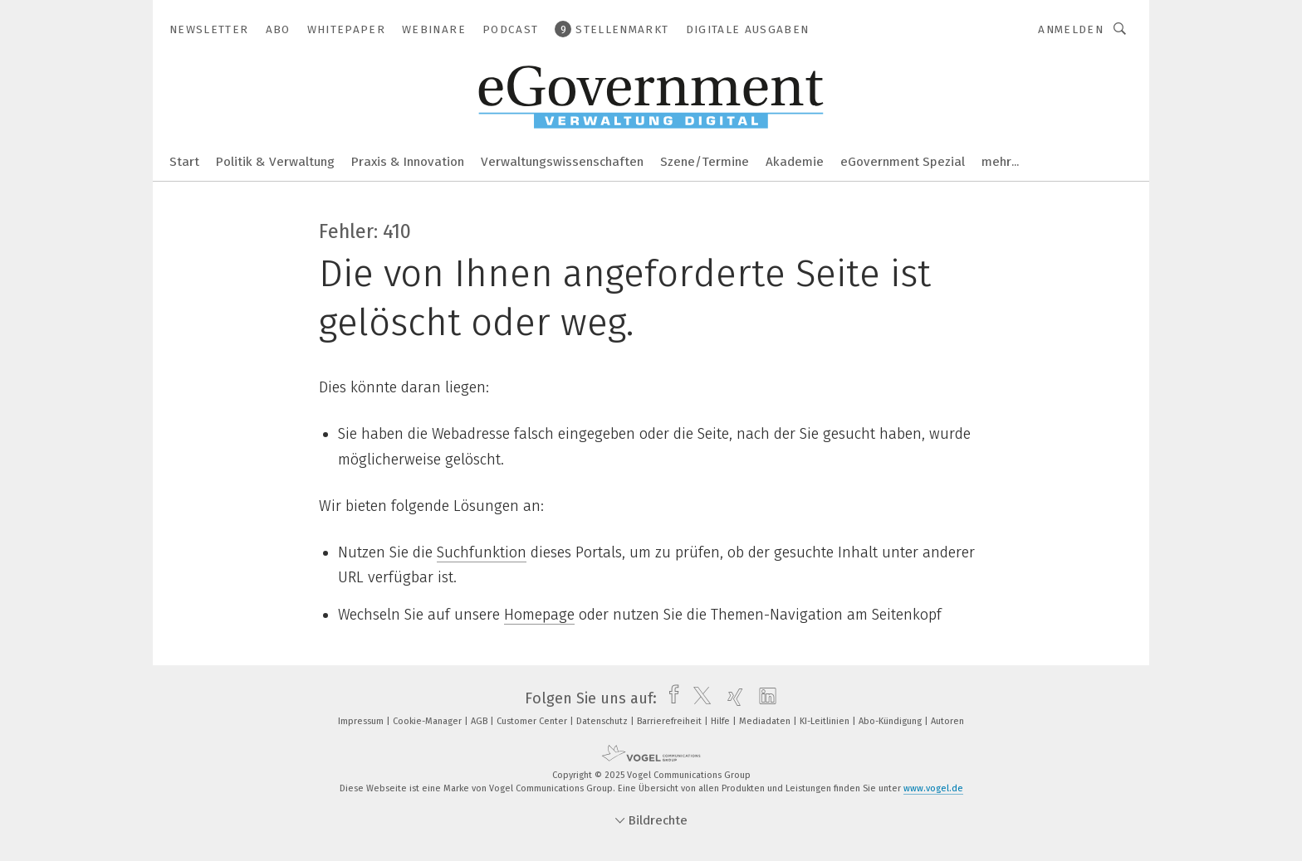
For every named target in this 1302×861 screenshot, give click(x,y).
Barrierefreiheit (670, 721)
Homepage (539, 615)
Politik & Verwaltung (275, 161)
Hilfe (721, 721)
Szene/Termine (704, 161)
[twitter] (698, 698)
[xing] (731, 698)
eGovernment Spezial (902, 161)
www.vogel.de (933, 788)
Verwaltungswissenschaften (562, 161)
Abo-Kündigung (891, 721)
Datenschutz (603, 721)
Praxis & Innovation (407, 161)
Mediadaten (766, 721)
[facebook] (669, 698)
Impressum (362, 721)
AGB (480, 721)
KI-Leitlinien (826, 721)
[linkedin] (763, 698)
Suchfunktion (481, 552)
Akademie (795, 161)
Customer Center (533, 721)
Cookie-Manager (428, 721)
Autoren (947, 721)
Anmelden (1071, 29)
